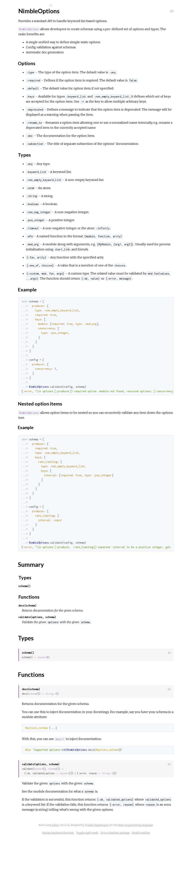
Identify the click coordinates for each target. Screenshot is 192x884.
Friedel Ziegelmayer (109, 870)
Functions (23, 63)
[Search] (28, 5)
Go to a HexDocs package (143, 878)
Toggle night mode (115, 878)
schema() (74, 621)
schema (82, 729)
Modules (15, 34)
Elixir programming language (147, 870)
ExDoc (125, 865)
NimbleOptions (25, 15)
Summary (20, 55)
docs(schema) (77, 640)
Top (16, 51)
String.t (100, 729)
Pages (13, 29)
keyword (91, 692)
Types (20, 59)
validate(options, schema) (86, 652)
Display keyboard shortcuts (86, 878)
